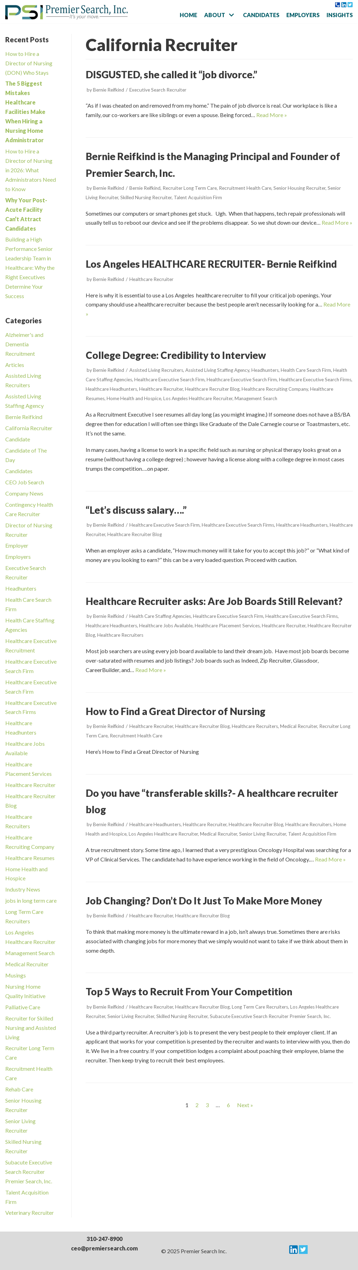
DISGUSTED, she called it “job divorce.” (171, 74)
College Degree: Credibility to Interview (176, 355)
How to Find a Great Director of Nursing (175, 711)
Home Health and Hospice (134, 398)
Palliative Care (22, 1007)
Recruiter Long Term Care (190, 188)
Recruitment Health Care (245, 188)
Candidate (17, 439)
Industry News (22, 889)
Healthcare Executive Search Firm (169, 379)
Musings (15, 975)
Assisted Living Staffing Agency (217, 370)
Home (188, 15)
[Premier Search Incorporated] (66, 12)
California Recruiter (28, 428)
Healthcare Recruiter (30, 784)
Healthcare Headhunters (111, 389)
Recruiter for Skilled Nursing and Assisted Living (30, 1027)
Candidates (261, 15)
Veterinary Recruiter (29, 1212)
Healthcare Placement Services (227, 625)
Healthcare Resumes (30, 857)
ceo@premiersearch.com (104, 1248)
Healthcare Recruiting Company (275, 389)
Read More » (271, 114)
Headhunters (20, 588)
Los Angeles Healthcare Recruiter (197, 398)
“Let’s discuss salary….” (136, 510)
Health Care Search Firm (306, 370)
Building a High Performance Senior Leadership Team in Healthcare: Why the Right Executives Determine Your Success (30, 267)
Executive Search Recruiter (157, 90)
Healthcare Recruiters (120, 635)
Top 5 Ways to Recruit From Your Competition (189, 991)
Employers (303, 15)
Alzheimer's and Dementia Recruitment (24, 344)
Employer (16, 545)
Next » (245, 1105)
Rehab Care (19, 1089)
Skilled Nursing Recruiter (146, 197)
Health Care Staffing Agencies (160, 616)
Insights (340, 15)
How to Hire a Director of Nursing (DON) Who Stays (28, 63)
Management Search (30, 953)
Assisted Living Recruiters (156, 370)
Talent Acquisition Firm (198, 197)
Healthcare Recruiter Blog (212, 389)
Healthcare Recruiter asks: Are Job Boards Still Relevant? (214, 601)
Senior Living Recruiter (262, 834)
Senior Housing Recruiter (299, 188)
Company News (24, 493)
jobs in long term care (31, 900)
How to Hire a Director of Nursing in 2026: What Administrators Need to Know (30, 170)
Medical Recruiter (27, 964)
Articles (14, 364)
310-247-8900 (104, 1238)
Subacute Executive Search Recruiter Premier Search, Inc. (28, 1171)
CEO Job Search (24, 482)
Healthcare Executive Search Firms (315, 379)
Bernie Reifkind (23, 416)
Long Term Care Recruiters (260, 1007)
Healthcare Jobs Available (166, 625)
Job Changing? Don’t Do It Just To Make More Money (204, 901)
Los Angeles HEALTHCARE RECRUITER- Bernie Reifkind (211, 264)
